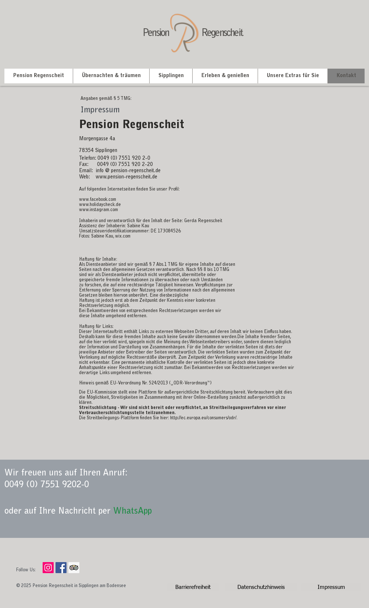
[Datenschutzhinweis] (261, 587)
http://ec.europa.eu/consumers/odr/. (203, 418)
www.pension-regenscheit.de (126, 177)
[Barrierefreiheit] (193, 587)
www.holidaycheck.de (100, 205)
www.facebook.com (97, 200)
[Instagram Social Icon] (48, 567)
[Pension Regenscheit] (61, 567)
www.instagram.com (98, 210)
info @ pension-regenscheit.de (128, 171)
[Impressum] (331, 587)
